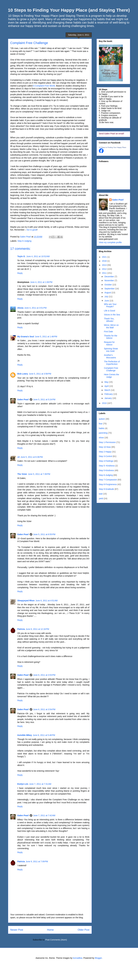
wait (101, 494)
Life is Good (109, 310)
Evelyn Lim (22, 784)
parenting (103, 433)
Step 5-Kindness (106, 470)
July (106, 296)
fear (100, 423)
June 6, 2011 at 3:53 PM (44, 675)
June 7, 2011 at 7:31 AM (40, 784)
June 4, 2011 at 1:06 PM (41, 282)
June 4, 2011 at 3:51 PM (35, 308)
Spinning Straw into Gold (111, 349)
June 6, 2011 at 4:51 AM (46, 600)
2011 (104, 273)
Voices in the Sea (112, 314)
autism (102, 419)
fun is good (32, 230)
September (109, 288)
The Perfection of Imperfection (112, 362)
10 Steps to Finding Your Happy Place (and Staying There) (69, 10)
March (107, 390)
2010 (104, 403)
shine (101, 437)
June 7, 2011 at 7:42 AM (44, 815)
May (106, 382)
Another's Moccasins (110, 356)
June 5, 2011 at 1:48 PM (46, 336)
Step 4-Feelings (106, 461)
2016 (104, 261)
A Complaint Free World (44, 86)
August (107, 292)
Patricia (21, 629)
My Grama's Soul (25, 336)
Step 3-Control (105, 456)
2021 (104, 257)
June (107, 300)
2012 (104, 269)
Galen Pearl (26, 236)
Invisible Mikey (24, 735)
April (106, 386)
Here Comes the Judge (111, 375)
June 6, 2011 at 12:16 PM (37, 629)
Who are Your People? (110, 305)
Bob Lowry (22, 374)
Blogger (98, 958)
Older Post (83, 929)
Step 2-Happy (105, 452)
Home (50, 929)
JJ (18, 457)
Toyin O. (21, 256)
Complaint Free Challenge (111, 369)
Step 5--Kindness (107, 465)
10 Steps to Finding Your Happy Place (112, 147)
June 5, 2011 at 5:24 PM (44, 399)
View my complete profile (110, 242)
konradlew (77, 958)
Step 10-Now (105, 447)
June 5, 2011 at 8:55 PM (44, 534)
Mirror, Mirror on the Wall (111, 326)
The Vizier (22, 474)
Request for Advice (109, 343)
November (109, 280)
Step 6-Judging (24, 241)
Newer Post (16, 929)
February (108, 394)
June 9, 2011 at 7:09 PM (37, 861)
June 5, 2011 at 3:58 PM (40, 374)
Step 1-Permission (107, 442)
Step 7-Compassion (108, 479)
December (109, 276)
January (108, 398)
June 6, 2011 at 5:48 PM (44, 735)
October (108, 284)
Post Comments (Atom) (56, 940)
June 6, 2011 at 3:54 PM (44, 709)
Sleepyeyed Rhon (26, 600)
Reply (20, 273)
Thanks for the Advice (110, 336)
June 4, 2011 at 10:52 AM (38, 256)
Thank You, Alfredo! (109, 319)
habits (101, 428)
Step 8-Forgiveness (108, 484)
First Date (108, 331)
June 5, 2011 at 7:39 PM (39, 474)
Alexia (20, 308)
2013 (104, 265)
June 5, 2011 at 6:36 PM (32, 457)
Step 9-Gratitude (106, 489)
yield (101, 498)
